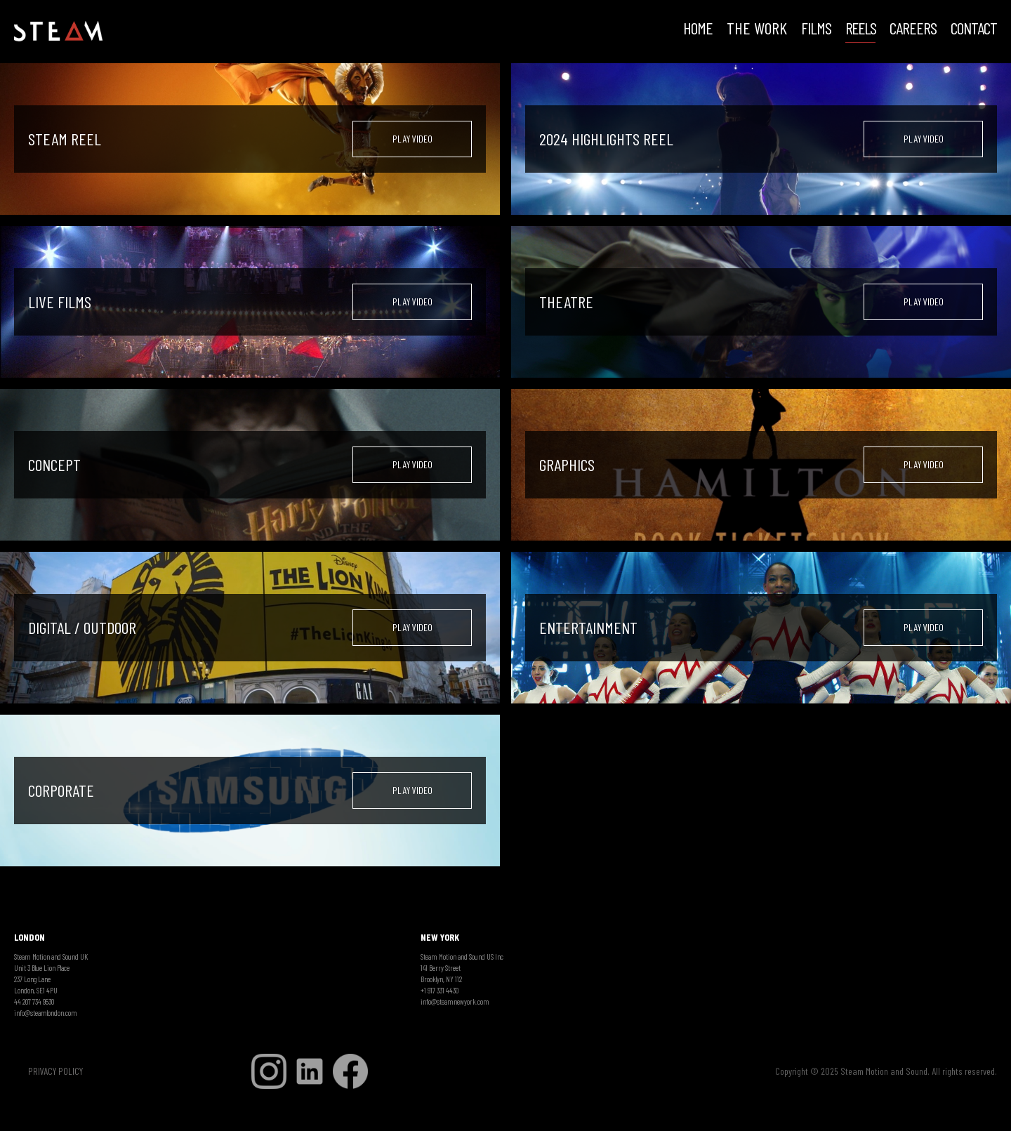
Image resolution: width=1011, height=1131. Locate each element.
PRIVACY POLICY (55, 1071)
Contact (974, 29)
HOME (698, 29)
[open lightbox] (412, 139)
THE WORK (757, 29)
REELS (860, 29)
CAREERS (913, 29)
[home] (58, 31)
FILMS (816, 29)
